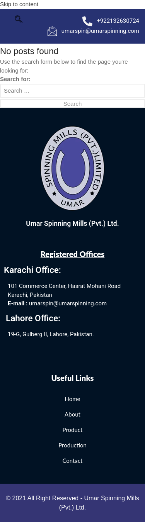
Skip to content (19, 4)
